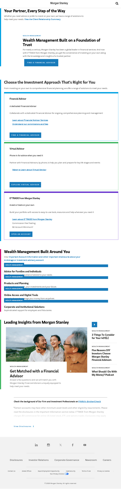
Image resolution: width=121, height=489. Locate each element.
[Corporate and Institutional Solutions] (62, 306)
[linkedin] (36, 445)
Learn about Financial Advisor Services (30, 120)
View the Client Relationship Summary (42, 19)
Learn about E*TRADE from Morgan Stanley (32, 219)
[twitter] (60, 445)
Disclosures (16, 460)
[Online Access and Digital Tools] (62, 295)
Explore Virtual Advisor (25, 184)
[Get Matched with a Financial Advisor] (46, 350)
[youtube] (84, 445)
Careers (107, 460)
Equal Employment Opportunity (49, 471)
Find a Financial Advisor (41, 62)
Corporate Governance (67, 460)
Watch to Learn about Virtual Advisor (29, 169)
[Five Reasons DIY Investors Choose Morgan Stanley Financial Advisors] (104, 355)
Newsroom (91, 460)
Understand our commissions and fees (30, 124)
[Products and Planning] (62, 283)
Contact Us (12, 471)
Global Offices (27, 471)
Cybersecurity (71, 471)
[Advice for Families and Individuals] (62, 271)
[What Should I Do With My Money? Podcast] (104, 373)
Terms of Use (86, 471)
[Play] (94, 324)
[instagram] (48, 445)
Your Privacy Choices (59, 474)
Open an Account (21, 234)
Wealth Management (32, 36)
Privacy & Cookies (103, 471)
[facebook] (72, 445)
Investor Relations (39, 460)
